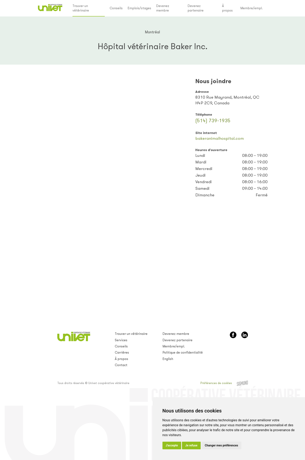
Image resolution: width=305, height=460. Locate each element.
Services (121, 340)
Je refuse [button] (191, 445)
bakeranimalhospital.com (219, 138)
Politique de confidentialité (182, 352)
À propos (227, 8)
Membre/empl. (251, 8)
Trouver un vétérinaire (81, 8)
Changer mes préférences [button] (221, 445)
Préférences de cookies (216, 383)
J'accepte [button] (172, 445)
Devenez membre (162, 8)
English (167, 359)
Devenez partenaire (196, 8)
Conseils (116, 8)
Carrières (122, 352)
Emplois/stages (139, 8)
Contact (121, 365)
